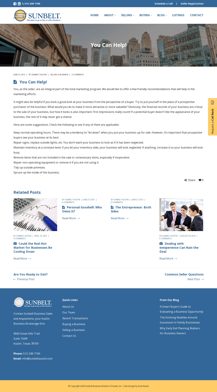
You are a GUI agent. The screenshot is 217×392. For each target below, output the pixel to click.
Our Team (68, 312)
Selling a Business (59, 74)
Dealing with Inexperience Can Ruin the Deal (179, 248)
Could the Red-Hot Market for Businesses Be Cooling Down (33, 248)
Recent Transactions (75, 318)
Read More (22, 258)
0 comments (78, 74)
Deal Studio (143, 386)
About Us (68, 306)
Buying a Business (73, 324)
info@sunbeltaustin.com (37, 358)
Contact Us (69, 336)
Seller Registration (192, 3)
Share (191, 180)
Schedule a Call (163, 3)
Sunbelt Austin (39, 74)
